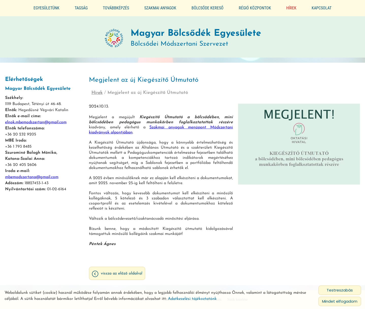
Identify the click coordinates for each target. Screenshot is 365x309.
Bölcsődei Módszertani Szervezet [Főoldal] (196, 36)
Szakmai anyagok (160, 8)
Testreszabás (340, 290)
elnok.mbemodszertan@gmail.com (36, 120)
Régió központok (255, 8)
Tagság (81, 8)
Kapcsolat (321, 8)
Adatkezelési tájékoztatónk (192, 299)
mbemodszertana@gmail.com (31, 175)
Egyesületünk (46, 8)
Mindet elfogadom (339, 301)
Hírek (291, 8)
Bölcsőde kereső (208, 8)
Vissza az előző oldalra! (121, 271)
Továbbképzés (116, 8)
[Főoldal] (114, 36)
